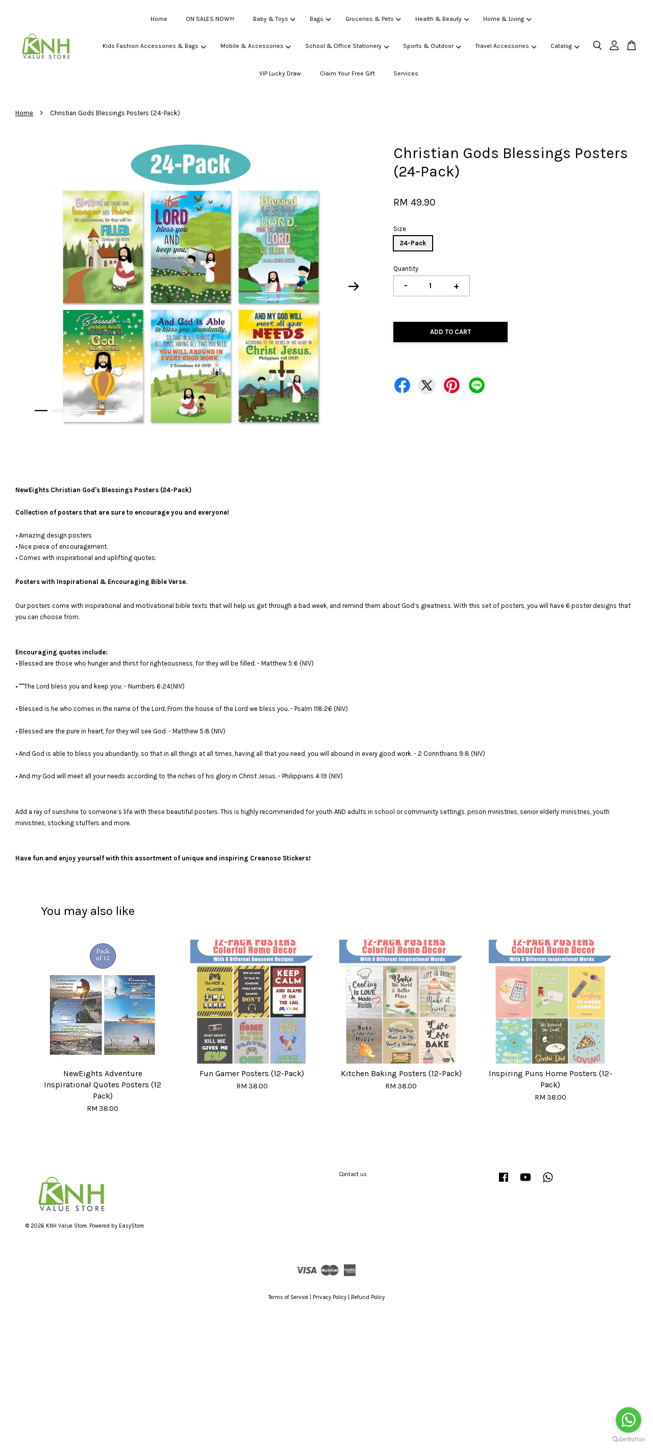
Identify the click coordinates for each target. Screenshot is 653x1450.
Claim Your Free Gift (347, 73)
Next (354, 286)
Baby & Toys (274, 18)
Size (399, 229)
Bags (320, 18)
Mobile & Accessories (255, 45)
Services (405, 73)
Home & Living (507, 18)
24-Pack (413, 243)
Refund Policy (368, 1297)
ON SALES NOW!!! (210, 18)
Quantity (405, 268)
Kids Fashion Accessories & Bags (154, 45)
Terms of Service (288, 1297)
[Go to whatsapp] (628, 1420)
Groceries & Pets (373, 18)
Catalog (564, 45)
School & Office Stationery (347, 45)
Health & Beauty (442, 18)
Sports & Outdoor (432, 45)
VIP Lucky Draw (280, 73)
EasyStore (131, 1226)
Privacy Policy (329, 1297)
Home (158, 18)
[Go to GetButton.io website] (628, 1439)
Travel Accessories (505, 45)
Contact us (353, 1174)
